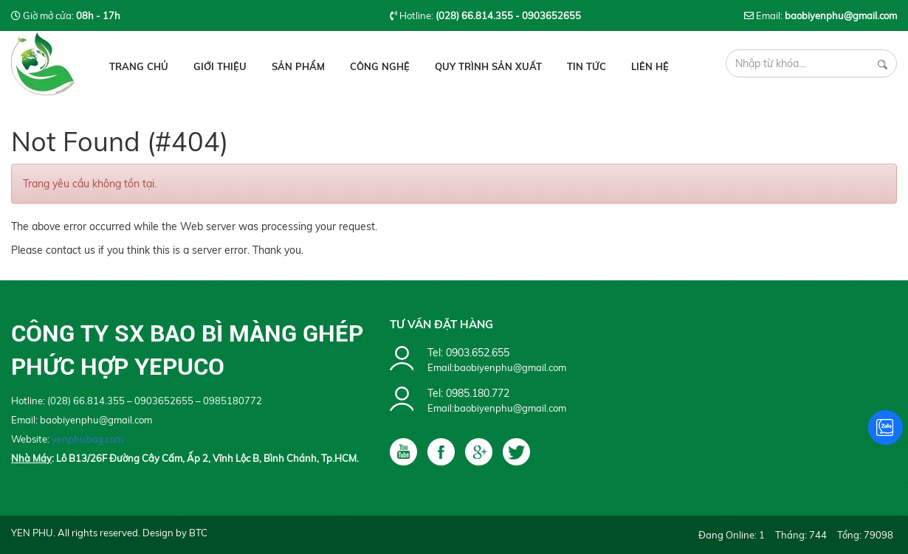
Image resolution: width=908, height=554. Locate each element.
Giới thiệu (220, 66)
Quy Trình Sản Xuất (488, 66)
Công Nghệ (380, 66)
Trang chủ (138, 66)
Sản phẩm (298, 66)
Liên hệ (650, 66)
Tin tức (586, 66)
